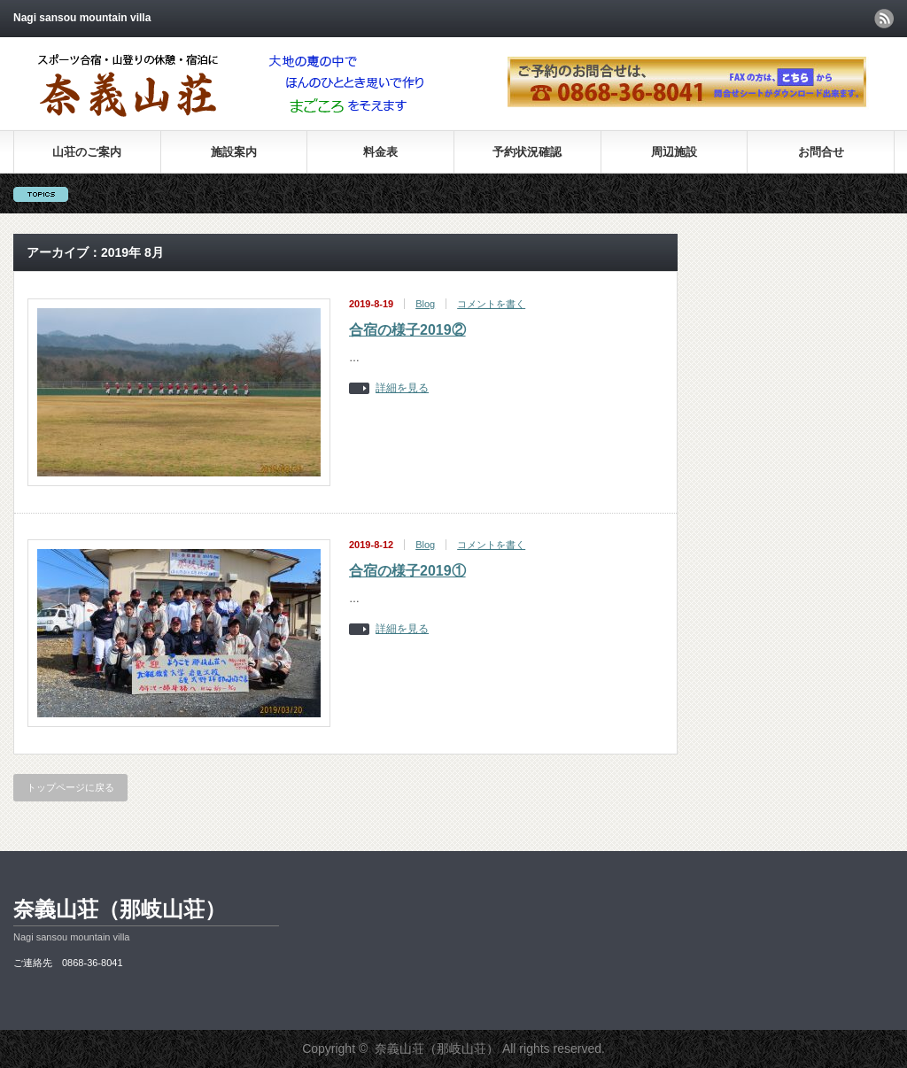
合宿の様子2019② (407, 329)
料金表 (380, 152)
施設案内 (234, 152)
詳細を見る (402, 388)
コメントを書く (491, 303)
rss (884, 18)
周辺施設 (674, 152)
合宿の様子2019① (407, 570)
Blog (425, 303)
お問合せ (821, 152)
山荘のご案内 (86, 152)
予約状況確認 (527, 152)
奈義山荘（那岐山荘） (119, 909)
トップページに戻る (70, 787)
